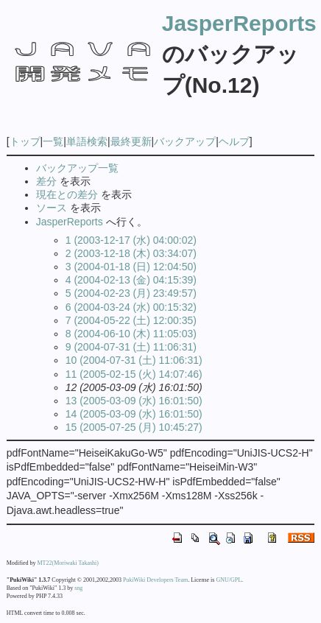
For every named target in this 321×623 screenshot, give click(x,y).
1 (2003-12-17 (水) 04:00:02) (131, 240)
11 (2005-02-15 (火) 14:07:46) (134, 374)
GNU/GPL (228, 580)
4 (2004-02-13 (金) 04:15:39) (131, 280)
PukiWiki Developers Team (155, 580)
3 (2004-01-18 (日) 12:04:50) (131, 266)
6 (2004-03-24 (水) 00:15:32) (131, 307)
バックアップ (185, 141)
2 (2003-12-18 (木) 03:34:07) (131, 253)
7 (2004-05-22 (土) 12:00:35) (131, 320)
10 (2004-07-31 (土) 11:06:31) (134, 360)
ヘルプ (234, 141)
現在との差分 (67, 194)
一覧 (53, 141)
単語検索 (86, 141)
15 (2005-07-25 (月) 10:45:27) (134, 427)
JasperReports (239, 23)
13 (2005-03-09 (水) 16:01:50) (134, 400)
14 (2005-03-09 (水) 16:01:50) (134, 414)
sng (78, 588)
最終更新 (131, 141)
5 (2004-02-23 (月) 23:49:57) (131, 293)
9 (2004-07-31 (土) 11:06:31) (131, 347)
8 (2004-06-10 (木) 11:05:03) (131, 333)
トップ (25, 141)
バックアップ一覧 (77, 168)
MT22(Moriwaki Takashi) (68, 563)
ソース (51, 208)
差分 (46, 181)
